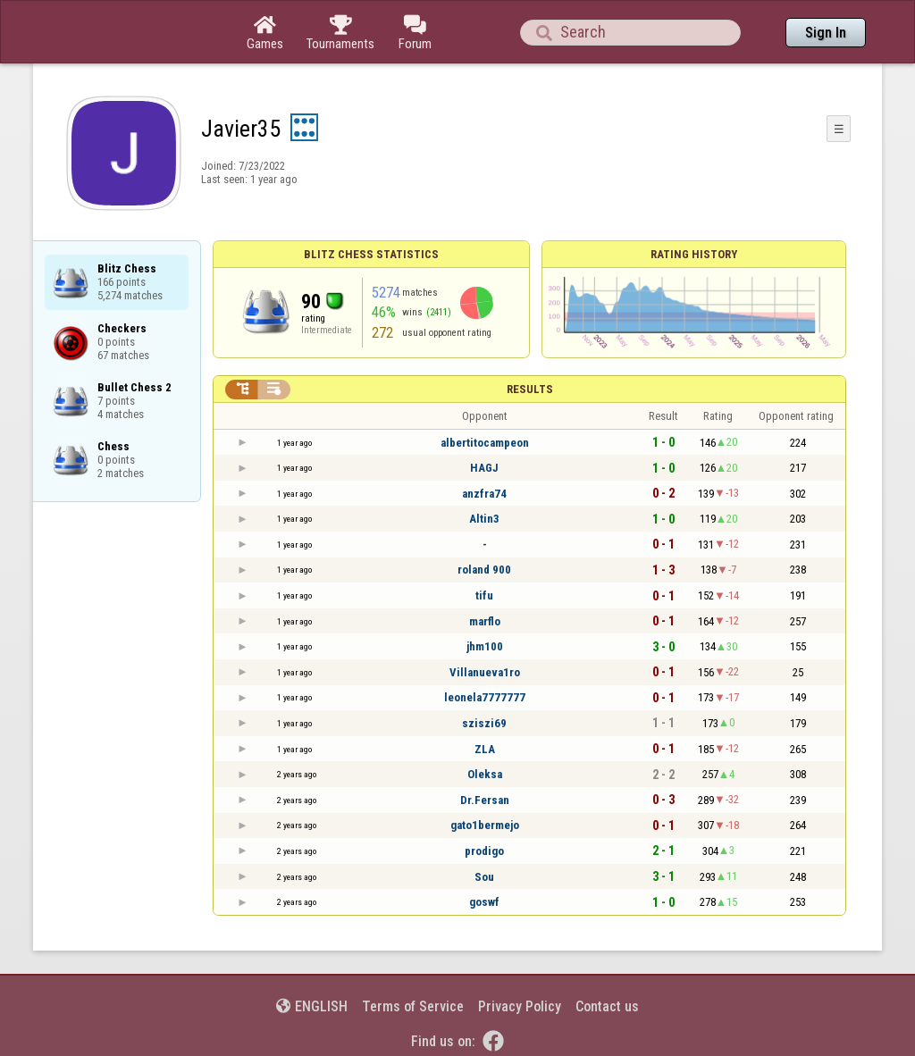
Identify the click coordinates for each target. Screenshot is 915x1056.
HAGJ (484, 467)
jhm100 (484, 646)
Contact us (607, 1006)
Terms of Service (413, 1006)
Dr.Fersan (484, 800)
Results (530, 389)
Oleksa (484, 774)
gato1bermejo (484, 825)
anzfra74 (484, 493)
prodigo (484, 851)
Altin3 (484, 518)
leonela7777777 (484, 697)
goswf (484, 902)
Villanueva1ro (484, 672)
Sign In (825, 32)
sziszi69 (484, 723)
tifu (484, 595)
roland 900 (484, 569)
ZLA (484, 749)
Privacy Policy (519, 1006)
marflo (484, 621)
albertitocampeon (485, 442)
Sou (484, 877)
